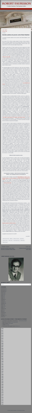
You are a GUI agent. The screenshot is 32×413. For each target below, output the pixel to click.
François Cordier (5, 240)
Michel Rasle (22, 240)
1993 (2, 369)
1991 (2, 372)
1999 (2, 359)
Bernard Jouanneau (16, 238)
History (2, 294)
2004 (2, 351)
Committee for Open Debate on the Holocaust (10, 320)
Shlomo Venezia (5, 242)
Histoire (3, 31)
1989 (2, 376)
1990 (2, 374)
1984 (2, 384)
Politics (2, 306)
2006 (2, 348)
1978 (2, 394)
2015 (2, 333)
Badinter (11, 238)
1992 (2, 371)
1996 (2, 364)
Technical (2, 312)
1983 (2, 386)
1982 (2, 387)
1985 (2, 382)
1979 (2, 392)
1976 (2, 397)
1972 (2, 404)
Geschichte (3, 291)
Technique (2, 315)
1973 (2, 402)
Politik (2, 307)
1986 (2, 381)
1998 (2, 361)
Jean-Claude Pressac (17, 240)
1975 (2, 399)
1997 (2, 363)
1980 (2, 390)
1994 (2, 368)
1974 (2, 400)
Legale (2, 298)
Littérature (2, 303)
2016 (2, 331)
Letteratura (3, 299)
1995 (2, 366)
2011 (2, 340)
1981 (2, 389)
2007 (2, 346)
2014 (2, 335)
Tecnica (2, 316)
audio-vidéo (3, 288)
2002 (2, 354)
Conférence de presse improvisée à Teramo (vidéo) (24, 248)
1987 (2, 379)
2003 (2, 353)
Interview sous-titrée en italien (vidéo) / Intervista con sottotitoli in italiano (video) (8, 248)
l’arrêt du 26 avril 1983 (6, 56)
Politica (2, 304)
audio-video (3, 290)
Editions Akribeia (5, 323)
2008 (2, 345)
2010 (2, 341)
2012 (2, 338)
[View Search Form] (16, 9)
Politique (2, 308)
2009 (2, 343)
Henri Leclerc (10, 240)
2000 (2, 358)
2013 (2, 336)
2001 (2, 356)
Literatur (2, 300)
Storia (2, 311)
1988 (2, 377)
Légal (6, 31)
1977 (2, 395)
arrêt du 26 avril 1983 (6, 238)
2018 (2, 328)
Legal (2, 295)
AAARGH (3, 324)
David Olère (22, 238)
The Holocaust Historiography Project (8, 326)
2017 (2, 330)
